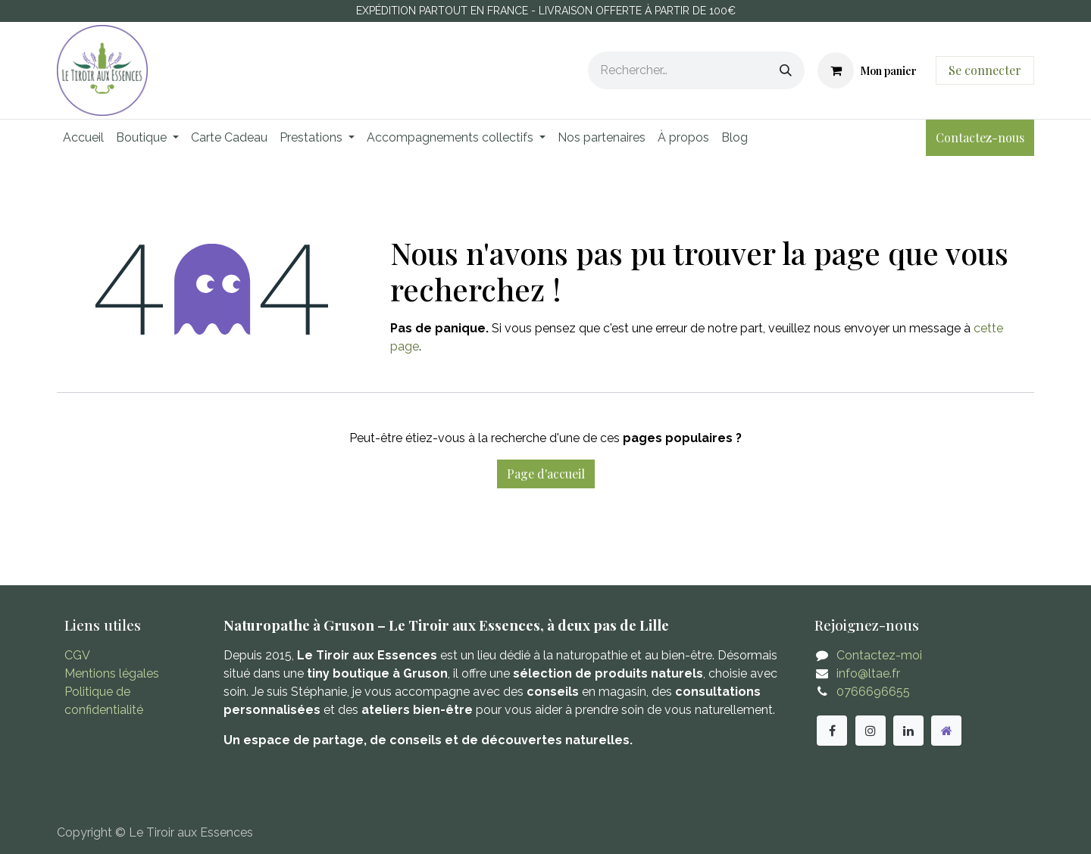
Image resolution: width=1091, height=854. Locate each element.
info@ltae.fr (868, 673)
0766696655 (873, 691)
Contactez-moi (879, 655)
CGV (77, 655)
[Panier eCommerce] (867, 70)
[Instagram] (870, 730)
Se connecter (985, 70)
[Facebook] (832, 730)
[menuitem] (83, 138)
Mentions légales (111, 673)
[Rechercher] (786, 70)
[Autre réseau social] (946, 730)
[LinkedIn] (908, 730)
